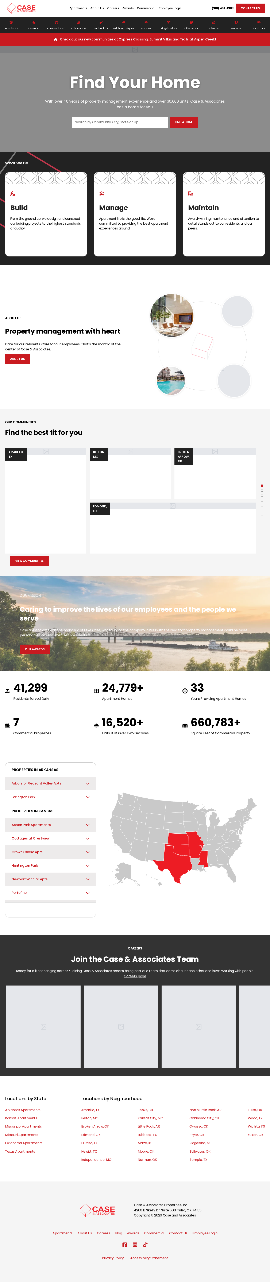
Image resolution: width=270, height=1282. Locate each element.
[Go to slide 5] (262, 506)
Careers (113, 8)
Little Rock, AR (149, 1126)
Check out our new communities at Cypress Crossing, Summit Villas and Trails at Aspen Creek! (138, 39)
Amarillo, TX (90, 1110)
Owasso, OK (198, 1126)
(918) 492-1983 (223, 8)
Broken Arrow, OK (95, 1126)
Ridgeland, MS (200, 1143)
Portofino (50, 892)
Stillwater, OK (200, 1151)
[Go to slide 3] (262, 496)
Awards (128, 8)
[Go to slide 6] (262, 511)
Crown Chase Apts (50, 852)
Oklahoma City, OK (204, 1118)
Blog (118, 1233)
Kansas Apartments (21, 1118)
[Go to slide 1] (262, 485)
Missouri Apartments (21, 1134)
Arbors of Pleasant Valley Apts (50, 783)
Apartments (78, 8)
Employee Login (169, 8)
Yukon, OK (255, 1134)
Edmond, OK (91, 1134)
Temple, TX (198, 1159)
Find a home (184, 122)
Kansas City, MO (150, 1118)
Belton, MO (90, 1118)
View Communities (29, 561)
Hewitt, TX (89, 1151)
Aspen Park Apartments (50, 824)
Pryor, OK (196, 1134)
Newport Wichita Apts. (50, 879)
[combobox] (120, 122)
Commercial (146, 8)
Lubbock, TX (147, 1134)
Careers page (135, 976)
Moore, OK (146, 1151)
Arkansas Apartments (22, 1110)
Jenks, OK (145, 1110)
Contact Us (250, 8)
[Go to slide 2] (262, 490)
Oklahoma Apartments (23, 1143)
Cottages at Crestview (50, 838)
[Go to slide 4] (262, 501)
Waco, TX (255, 1118)
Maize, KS (145, 1143)
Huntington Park (50, 865)
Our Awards (35, 649)
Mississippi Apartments (23, 1126)
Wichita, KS (256, 1126)
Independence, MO (96, 1159)
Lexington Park (50, 797)
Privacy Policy (113, 1258)
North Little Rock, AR (205, 1110)
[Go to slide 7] (262, 516)
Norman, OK (147, 1159)
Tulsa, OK (255, 1110)
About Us (97, 8)
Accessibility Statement (149, 1258)
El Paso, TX (89, 1143)
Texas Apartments (20, 1151)
